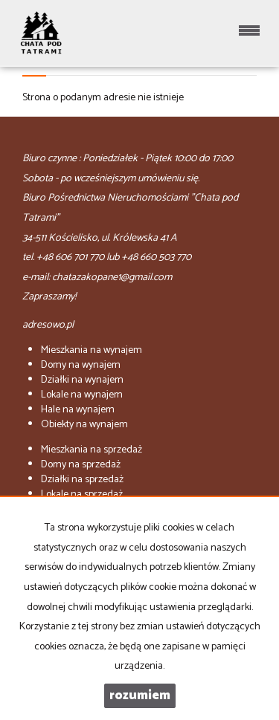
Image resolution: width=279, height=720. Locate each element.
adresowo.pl (48, 325)
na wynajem (91, 350)
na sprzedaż (91, 449)
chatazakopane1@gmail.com (112, 277)
